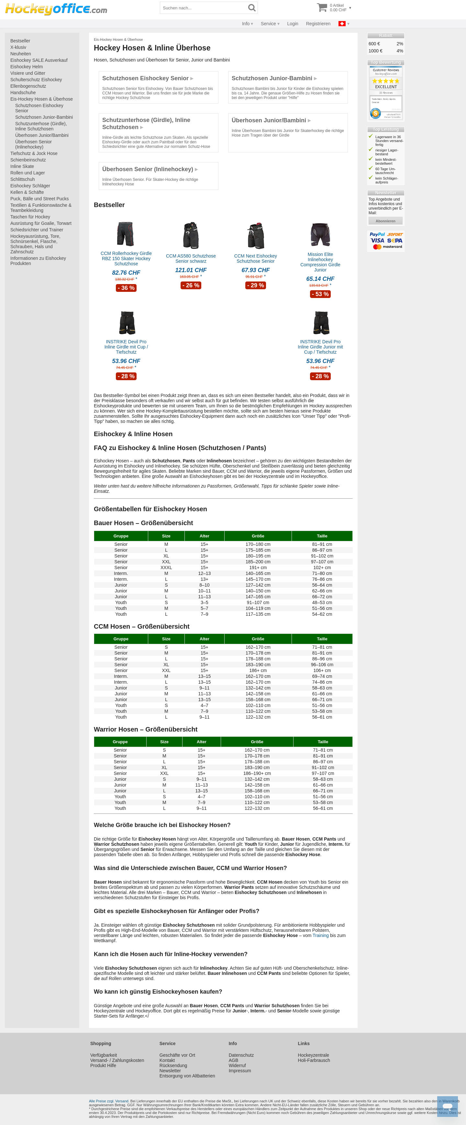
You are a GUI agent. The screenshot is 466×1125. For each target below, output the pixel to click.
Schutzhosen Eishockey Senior (39, 108)
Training (321, 935)
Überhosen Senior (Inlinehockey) (33, 144)
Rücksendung (173, 1065)
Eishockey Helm (26, 66)
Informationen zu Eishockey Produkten (38, 261)
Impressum (240, 1070)
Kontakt (167, 1060)
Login (292, 23)
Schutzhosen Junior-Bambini (44, 117)
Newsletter (170, 1070)
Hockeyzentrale (313, 1055)
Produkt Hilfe (103, 1065)
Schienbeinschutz (28, 159)
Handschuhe (23, 92)
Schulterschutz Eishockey (36, 79)
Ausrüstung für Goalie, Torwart (41, 223)
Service (268, 23)
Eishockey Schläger (30, 185)
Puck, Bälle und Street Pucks (39, 198)
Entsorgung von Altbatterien (187, 1075)
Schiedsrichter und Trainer (36, 229)
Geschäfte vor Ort (177, 1055)
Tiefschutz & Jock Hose (34, 153)
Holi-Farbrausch (314, 1060)
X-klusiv (18, 47)
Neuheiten (20, 53)
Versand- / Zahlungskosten (117, 1060)
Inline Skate (22, 166)
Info (246, 23)
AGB (234, 1060)
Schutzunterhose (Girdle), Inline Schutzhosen (41, 126)
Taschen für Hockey (30, 216)
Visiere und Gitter (27, 73)
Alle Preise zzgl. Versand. (109, 1101)
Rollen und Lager (27, 172)
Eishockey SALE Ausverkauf (39, 60)
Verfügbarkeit (103, 1055)
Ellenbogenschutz (28, 86)
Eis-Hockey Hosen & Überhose (41, 99)
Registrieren (318, 23)
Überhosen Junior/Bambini (42, 135)
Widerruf (237, 1065)
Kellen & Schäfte (27, 192)
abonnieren (385, 221)
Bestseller (20, 40)
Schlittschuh (22, 179)
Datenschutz (241, 1055)
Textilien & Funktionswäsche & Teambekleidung (41, 208)
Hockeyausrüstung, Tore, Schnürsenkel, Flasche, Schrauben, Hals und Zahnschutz (35, 244)
